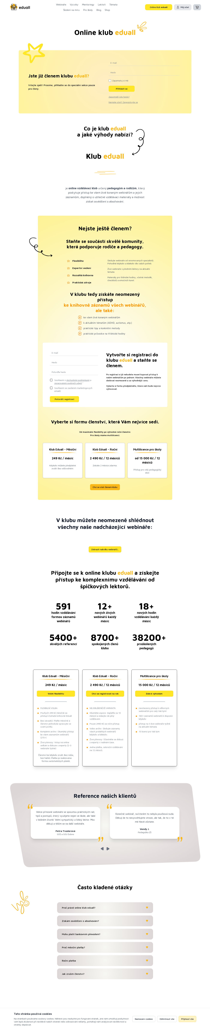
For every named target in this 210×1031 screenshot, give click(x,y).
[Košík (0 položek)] (197, 7)
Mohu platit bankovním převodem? (105, 934)
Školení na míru (71, 10)
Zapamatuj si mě (120, 80)
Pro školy (88, 10)
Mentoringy (88, 4)
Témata (113, 4)
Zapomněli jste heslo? (119, 97)
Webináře (61, 4)
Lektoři (102, 4)
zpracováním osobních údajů (68, 383)
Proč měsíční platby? (105, 947)
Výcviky (74, 4)
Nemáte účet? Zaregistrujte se (123, 102)
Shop (107, 10)
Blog (98, 10)
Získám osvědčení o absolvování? (105, 921)
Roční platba (105, 960)
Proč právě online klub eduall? (105, 907)
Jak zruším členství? (105, 973)
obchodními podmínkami (77, 380)
